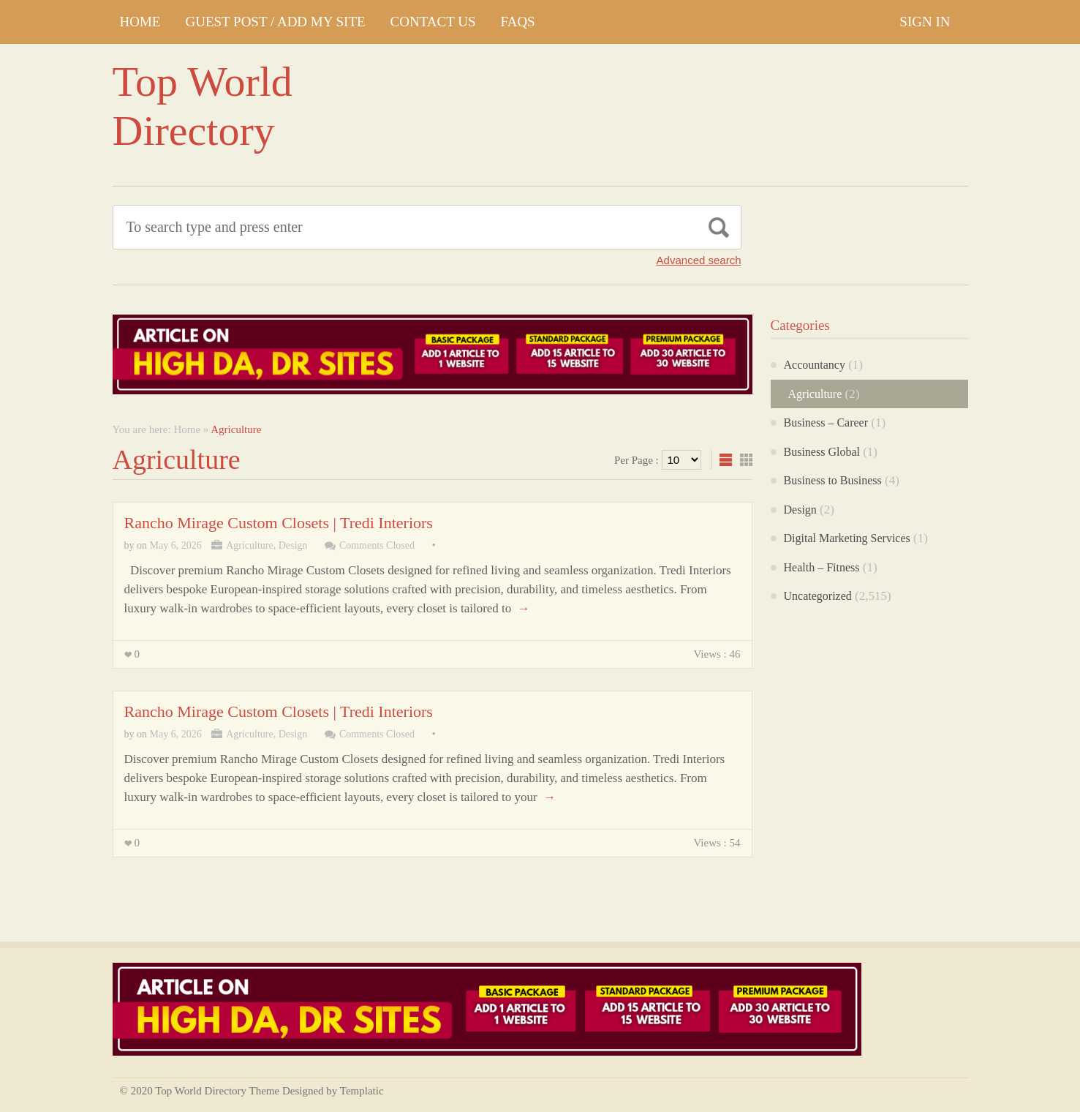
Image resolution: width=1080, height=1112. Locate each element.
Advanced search (699, 260)
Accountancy (814, 364)
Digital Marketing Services (847, 538)
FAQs (518, 21)
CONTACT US (433, 21)
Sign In (924, 21)
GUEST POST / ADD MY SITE (275, 21)
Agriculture (249, 545)
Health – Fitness (822, 567)
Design (293, 545)
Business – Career (826, 422)
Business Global (822, 452)
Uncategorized (818, 596)
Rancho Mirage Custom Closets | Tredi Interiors (278, 523)
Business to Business (833, 480)
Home (140, 21)
